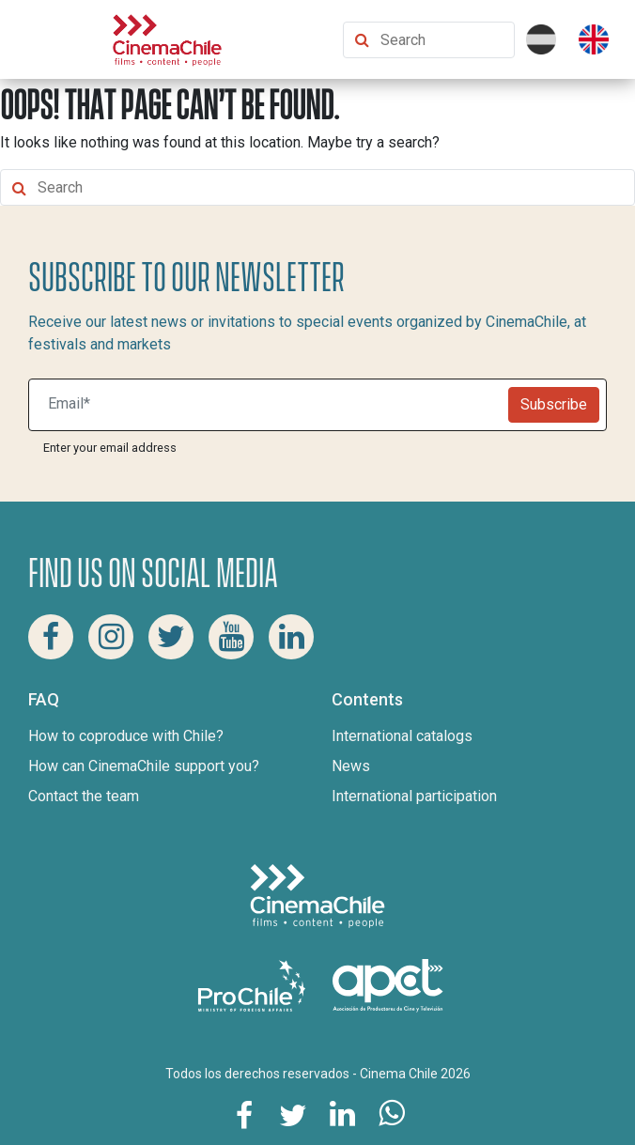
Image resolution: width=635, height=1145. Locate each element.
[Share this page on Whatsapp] (390, 1114)
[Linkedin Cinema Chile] (291, 636)
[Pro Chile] (254, 985)
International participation (414, 796)
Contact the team (83, 796)
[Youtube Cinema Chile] (231, 636)
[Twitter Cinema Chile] (171, 636)
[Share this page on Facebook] (244, 1114)
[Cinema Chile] (167, 38)
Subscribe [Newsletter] (553, 404)
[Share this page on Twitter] (293, 1114)
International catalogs (402, 736)
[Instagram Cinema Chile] (110, 636)
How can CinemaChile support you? (143, 766)
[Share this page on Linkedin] (342, 1114)
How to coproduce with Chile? (126, 736)
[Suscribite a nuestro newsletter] (272, 405)
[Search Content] (443, 40)
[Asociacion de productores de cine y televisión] (388, 985)
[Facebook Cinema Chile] (50, 636)
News (351, 766)
